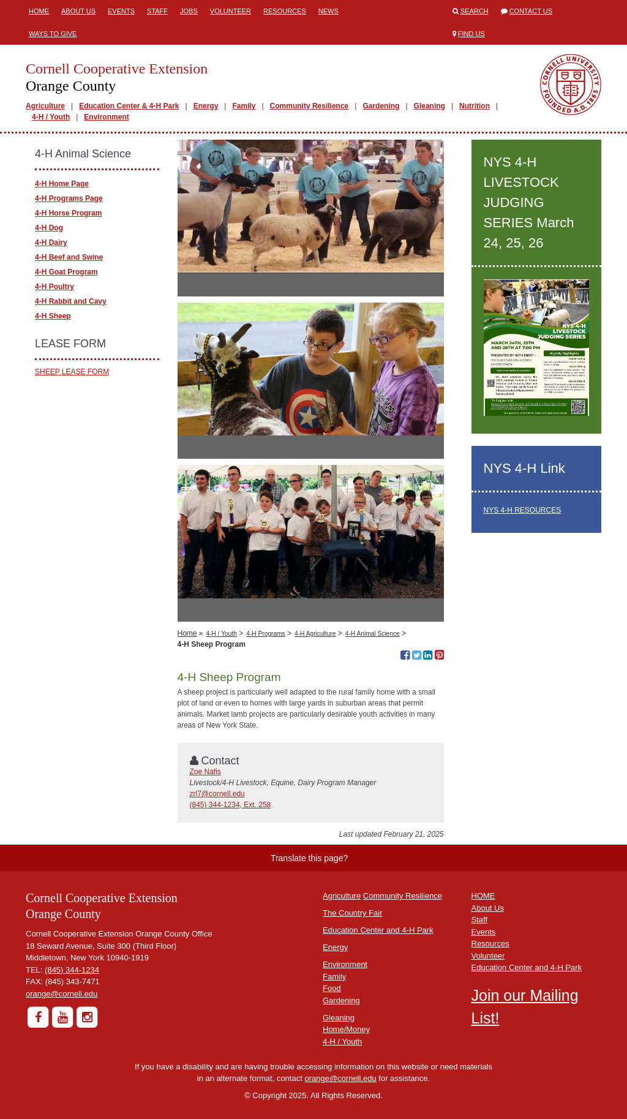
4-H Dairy (51, 242)
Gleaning (429, 106)
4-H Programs (265, 633)
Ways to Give (53, 33)
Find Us (471, 33)
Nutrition (474, 106)
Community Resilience (309, 106)
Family (243, 106)
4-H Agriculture (315, 633)
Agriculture (45, 106)
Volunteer (230, 11)
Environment (106, 117)
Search (474, 11)
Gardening (380, 106)
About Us (78, 11)
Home (39, 11)
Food (332, 988)
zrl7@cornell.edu (217, 793)
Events (121, 11)
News (328, 11)
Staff (157, 11)
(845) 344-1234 (72, 969)
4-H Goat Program (66, 272)
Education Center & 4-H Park (129, 106)
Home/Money (346, 1029)
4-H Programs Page (69, 198)
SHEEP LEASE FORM (72, 371)
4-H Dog (49, 228)
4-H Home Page (62, 183)
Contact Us (531, 11)
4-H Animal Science (372, 633)
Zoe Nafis (205, 771)
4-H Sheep (53, 316)
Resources (284, 11)
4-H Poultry (54, 286)
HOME (483, 895)
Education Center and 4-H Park (378, 930)
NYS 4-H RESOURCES (522, 510)
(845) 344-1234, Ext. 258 (230, 805)
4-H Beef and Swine (69, 257)
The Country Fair (353, 912)
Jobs (189, 11)
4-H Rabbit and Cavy (71, 301)
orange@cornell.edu (61, 993)
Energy (206, 106)
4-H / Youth (51, 117)
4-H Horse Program (68, 213)
